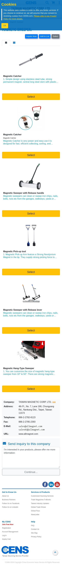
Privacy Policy (36, 537)
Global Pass (35, 511)
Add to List (44, 36)
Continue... (31, 472)
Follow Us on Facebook (10, 503)
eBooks (48, 500)
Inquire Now (31, 36)
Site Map (34, 533)
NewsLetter (35, 514)
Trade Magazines (37, 500)
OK (4, 25)
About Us (5, 496)
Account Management (10, 532)
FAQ (32, 525)
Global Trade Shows (38, 507)
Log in (4, 535)
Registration (6, 528)
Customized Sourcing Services (42, 496)
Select (55, 36)
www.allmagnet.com (28, 434)
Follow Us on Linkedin (10, 507)
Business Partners (8, 500)
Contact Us (35, 529)
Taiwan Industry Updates (40, 503)
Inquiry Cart (6, 539)
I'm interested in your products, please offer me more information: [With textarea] (31, 457)
